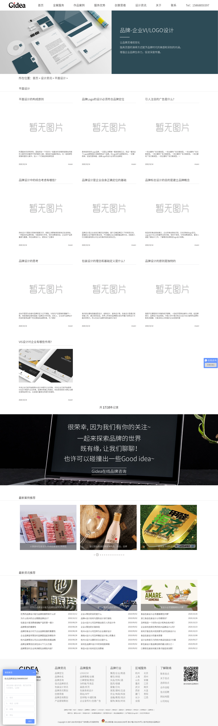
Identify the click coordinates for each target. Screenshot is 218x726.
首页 (41, 5)
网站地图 (164, 696)
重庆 (137, 683)
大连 (146, 690)
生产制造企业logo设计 (131, 713)
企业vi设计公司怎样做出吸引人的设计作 (98, 623)
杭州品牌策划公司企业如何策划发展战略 (38, 640)
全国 (137, 701)
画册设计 (121, 709)
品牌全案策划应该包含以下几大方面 (36, 644)
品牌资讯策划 (61, 690)
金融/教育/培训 (117, 697)
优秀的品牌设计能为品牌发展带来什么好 (38, 614)
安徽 (146, 680)
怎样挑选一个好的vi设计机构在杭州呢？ (158, 623)
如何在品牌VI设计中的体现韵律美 (95, 644)
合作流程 (164, 687)
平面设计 (60, 78)
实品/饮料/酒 (116, 680)
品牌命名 (59, 677)
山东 (137, 680)
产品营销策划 (61, 701)
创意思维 (120, 5)
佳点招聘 (164, 692)
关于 (158, 5)
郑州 (146, 677)
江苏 (146, 683)
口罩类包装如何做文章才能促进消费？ (157, 648)
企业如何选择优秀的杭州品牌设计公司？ (158, 627)
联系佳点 (164, 674)
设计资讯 (140, 5)
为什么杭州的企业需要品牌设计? (35, 618)
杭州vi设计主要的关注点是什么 (94, 640)
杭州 (137, 673)
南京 (146, 687)
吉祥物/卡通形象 (88, 697)
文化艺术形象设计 (145, 713)
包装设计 (80, 709)
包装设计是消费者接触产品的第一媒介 (37, 623)
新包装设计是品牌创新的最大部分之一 (157, 644)
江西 (146, 697)
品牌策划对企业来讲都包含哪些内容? (37, 648)
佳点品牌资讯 (61, 683)
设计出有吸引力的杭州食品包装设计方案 (158, 640)
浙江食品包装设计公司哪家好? (154, 618)
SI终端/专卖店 (87, 683)
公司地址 (164, 701)
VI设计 (74, 709)
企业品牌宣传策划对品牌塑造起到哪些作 (38, 636)
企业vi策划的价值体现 (90, 627)
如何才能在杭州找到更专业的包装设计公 (158, 631)
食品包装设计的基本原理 (151, 636)
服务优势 (99, 5)
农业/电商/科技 (117, 694)
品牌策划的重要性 (28, 627)
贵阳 (146, 694)
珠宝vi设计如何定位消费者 (92, 648)
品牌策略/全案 (87, 677)
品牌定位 (59, 673)
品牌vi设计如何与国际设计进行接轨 (96, 618)
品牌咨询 (59, 680)
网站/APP (84, 694)
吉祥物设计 (143, 709)
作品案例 (79, 5)
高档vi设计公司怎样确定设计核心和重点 (98, 636)
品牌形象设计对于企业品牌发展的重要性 (38, 631)
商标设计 (114, 709)
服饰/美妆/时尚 (117, 701)
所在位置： (26, 78)
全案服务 (58, 5)
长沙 (137, 697)
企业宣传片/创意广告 (90, 701)
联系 (173, 5)
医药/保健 (115, 683)
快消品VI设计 (86, 713)
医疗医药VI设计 (107, 713)
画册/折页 (85, 687)
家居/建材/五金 (117, 690)
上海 (137, 677)
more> (70, 164)
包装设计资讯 (61, 687)
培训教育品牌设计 (97, 713)
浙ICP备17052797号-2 (135, 722)
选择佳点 (164, 683)
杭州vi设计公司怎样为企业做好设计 (96, 631)
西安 (137, 690)
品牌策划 (87, 709)
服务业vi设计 (77, 713)
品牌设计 (93, 709)
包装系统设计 (86, 690)
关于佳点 (164, 678)
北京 (146, 673)
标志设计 (108, 709)
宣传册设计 (129, 709)
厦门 (137, 694)
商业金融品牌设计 (119, 713)
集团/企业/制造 (117, 673)
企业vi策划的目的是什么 (91, 614)
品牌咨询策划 (61, 697)
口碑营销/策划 (87, 680)
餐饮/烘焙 (115, 677)
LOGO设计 (101, 709)
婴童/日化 (115, 687)
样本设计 (136, 709)
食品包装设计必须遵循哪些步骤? (155, 614)
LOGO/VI (84, 673)
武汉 (137, 687)
